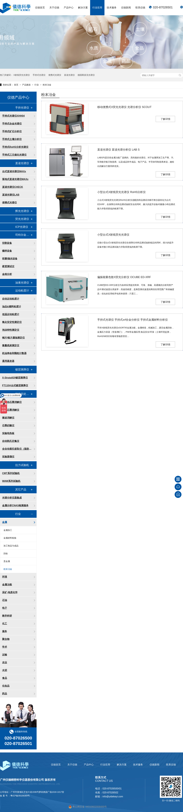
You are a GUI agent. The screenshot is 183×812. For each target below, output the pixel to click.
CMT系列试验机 (11, 473)
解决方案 (83, 7)
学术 (4, 647)
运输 (4, 654)
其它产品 (20, 489)
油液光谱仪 (22, 282)
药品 (4, 693)
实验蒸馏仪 (8, 456)
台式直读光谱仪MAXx (14, 171)
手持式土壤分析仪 (12, 139)
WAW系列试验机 (11, 481)
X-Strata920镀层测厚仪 (15, 377)
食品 (4, 678)
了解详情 (165, 119)
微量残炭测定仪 (10, 345)
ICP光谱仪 (21, 226)
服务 (4, 631)
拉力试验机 (22, 465)
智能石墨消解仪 (10, 410)
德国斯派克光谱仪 (86, 75)
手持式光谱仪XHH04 (13, 116)
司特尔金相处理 (22, 234)
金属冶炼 (7, 584)
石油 (4, 600)
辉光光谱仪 (22, 211)
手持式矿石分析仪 (12, 131)
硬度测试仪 (8, 266)
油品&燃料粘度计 (11, 306)
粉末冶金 (47, 85)
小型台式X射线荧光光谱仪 (113, 234)
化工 (4, 623)
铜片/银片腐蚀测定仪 (13, 337)
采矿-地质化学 (10, 592)
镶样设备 (7, 250)
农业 (4, 662)
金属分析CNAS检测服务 (15, 505)
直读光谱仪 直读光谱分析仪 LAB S (118, 149)
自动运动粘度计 (10, 298)
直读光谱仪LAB (10, 194)
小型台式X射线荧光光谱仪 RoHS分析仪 (121, 192)
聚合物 (5, 639)
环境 (4, 576)
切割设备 (7, 243)
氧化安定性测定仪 (12, 322)
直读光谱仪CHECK (12, 187)
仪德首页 (40, 7)
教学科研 (7, 615)
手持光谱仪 (22, 107)
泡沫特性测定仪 (10, 330)
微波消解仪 (8, 417)
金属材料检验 (10, 538)
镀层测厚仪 (22, 369)
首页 (16, 85)
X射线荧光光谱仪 (21, 75)
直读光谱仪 (69, 75)
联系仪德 (140, 7)
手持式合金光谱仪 (12, 123)
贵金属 (7, 561)
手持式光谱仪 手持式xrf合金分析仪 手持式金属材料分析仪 (132, 319)
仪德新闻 (126, 7)
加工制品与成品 (11, 545)
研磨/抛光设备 (9, 258)
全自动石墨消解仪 (12, 402)
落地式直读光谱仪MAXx (15, 179)
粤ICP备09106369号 (20, 795)
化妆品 (5, 686)
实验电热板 (8, 433)
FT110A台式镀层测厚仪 (15, 385)
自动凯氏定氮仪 (10, 441)
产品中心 (69, 7)
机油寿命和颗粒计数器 (14, 353)
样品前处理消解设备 (22, 393)
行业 (36, 85)
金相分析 (7, 274)
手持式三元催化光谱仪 (14, 154)
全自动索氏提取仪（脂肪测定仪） (18, 449)
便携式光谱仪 (54, 75)
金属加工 (8, 530)
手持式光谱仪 (39, 75)
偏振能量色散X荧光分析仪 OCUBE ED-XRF (124, 277)
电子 (4, 608)
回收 (6, 553)
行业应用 (97, 7)
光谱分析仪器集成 (12, 497)
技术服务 (112, 7)
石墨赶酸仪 (8, 425)
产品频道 (26, 85)
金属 (4, 522)
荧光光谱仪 (22, 218)
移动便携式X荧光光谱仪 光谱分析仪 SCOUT (124, 107)
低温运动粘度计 (10, 314)
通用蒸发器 (8, 361)
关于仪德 (54, 7)
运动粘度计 (22, 290)
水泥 (4, 670)
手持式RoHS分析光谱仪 (15, 147)
